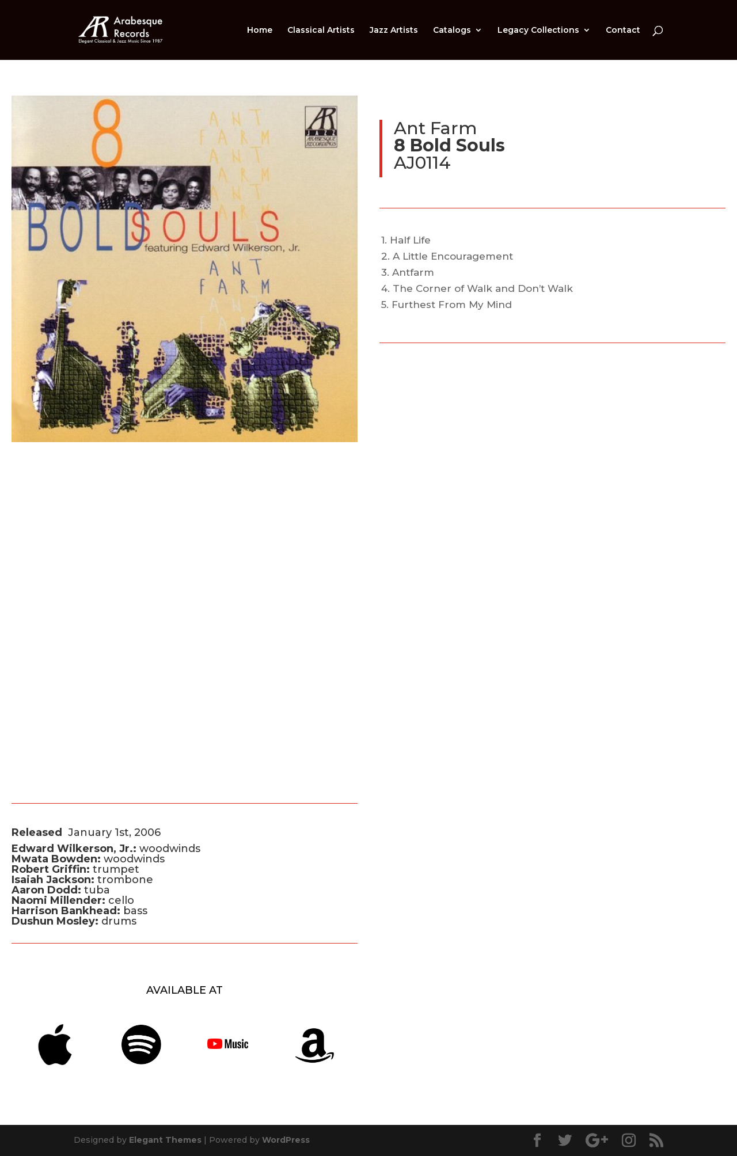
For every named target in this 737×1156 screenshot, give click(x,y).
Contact (623, 30)
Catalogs (452, 30)
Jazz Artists (394, 30)
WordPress (286, 1140)
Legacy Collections (538, 30)
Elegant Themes (165, 1140)
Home (259, 30)
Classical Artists (321, 30)
